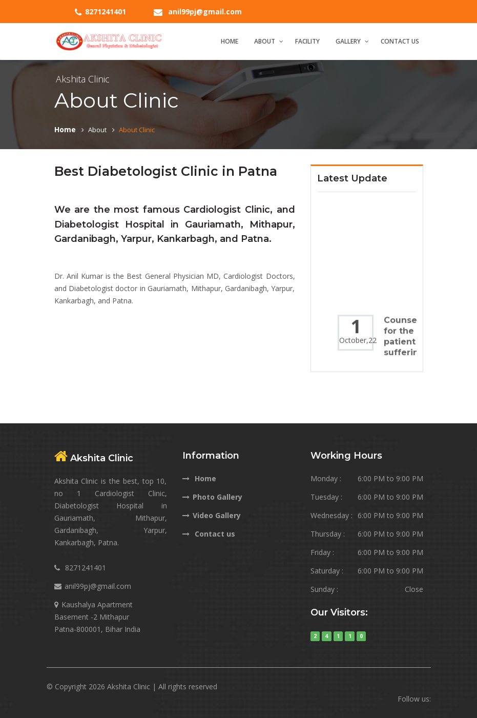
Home (229, 41)
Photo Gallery (212, 497)
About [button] (264, 41)
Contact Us (400, 41)
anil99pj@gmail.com (205, 11)
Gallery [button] (348, 41)
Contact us (208, 534)
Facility (307, 41)
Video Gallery (211, 515)
